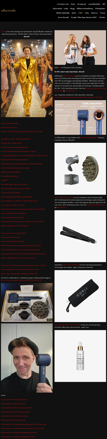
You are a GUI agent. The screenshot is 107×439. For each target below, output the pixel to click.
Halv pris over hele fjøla (9, 123)
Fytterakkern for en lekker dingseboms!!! (16, 139)
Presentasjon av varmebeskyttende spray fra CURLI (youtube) (23, 424)
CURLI (3, 31)
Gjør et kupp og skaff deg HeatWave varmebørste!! (19, 273)
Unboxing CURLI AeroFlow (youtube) (14, 416)
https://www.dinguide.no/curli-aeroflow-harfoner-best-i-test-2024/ (79, 97)
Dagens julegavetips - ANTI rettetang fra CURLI (18, 258)
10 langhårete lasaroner (9, 176)
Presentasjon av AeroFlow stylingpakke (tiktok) (18, 436)
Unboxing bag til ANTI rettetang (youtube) (16, 408)
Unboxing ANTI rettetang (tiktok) (13, 403)
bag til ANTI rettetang (70, 265)
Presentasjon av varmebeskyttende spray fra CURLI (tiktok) (22, 428)
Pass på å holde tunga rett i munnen (14, 184)
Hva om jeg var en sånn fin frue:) (12, 205)
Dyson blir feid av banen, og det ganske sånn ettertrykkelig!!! (23, 209)
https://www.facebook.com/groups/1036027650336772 (21, 280)
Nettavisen (59, 91)
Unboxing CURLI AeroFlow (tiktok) (13, 420)
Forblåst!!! (4, 180)
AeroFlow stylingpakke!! (88, 137)
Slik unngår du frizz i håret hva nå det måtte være (19, 201)
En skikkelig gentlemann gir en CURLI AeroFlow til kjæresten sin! (24, 155)
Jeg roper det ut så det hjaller (11, 143)
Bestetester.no (100, 88)
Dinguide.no (90, 88)
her (59, 67)
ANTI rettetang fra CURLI (64, 197)
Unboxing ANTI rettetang (10, 237)
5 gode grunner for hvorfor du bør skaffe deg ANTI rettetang (22, 254)
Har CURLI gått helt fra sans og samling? (15, 188)
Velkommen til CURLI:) (9, 127)
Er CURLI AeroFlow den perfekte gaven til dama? (18, 151)
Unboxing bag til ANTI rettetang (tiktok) (15, 412)
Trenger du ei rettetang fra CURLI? (13, 233)
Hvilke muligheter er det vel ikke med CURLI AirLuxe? (20, 269)
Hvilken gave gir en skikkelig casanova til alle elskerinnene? (22, 164)
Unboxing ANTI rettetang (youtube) (14, 399)
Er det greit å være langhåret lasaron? (14, 147)
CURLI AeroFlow (69, 76)
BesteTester (61, 207)
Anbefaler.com (99, 205)
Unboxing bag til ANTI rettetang (12, 241)
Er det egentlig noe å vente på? (12, 217)
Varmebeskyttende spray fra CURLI (67, 325)
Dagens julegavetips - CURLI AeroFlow (14, 225)
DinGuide (90, 205)
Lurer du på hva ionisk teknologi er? (14, 213)
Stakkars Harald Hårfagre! (10, 172)
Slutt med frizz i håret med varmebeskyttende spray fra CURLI (23, 265)
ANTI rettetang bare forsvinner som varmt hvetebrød (20, 249)
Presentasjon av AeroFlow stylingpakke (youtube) (19, 432)
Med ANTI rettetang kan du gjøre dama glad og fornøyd (21, 245)
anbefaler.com (70, 91)
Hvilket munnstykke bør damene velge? (15, 168)
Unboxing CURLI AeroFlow (10, 192)
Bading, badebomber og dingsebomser (14, 159)
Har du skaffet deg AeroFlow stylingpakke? (16, 197)
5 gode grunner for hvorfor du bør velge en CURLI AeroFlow (22, 221)
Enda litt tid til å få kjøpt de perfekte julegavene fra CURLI (22, 131)
